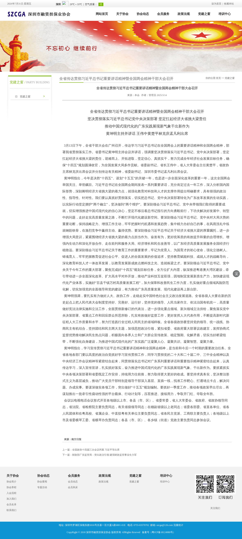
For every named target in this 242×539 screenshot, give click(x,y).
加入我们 (11, 498)
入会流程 (11, 493)
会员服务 (163, 14)
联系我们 (11, 510)
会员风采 (73, 487)
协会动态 (143, 14)
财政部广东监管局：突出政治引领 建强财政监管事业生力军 (99, 454)
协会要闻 (42, 481)
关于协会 (122, 14)
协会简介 (11, 481)
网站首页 (102, 14)
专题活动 (42, 487)
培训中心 (224, 14)
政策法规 (184, 14)
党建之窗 (204, 14)
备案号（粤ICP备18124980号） (158, 532)
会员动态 (73, 481)
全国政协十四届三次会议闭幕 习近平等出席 (90, 449)
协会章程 (11, 487)
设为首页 (216, 3)
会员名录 (11, 504)
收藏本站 (229, 3)
